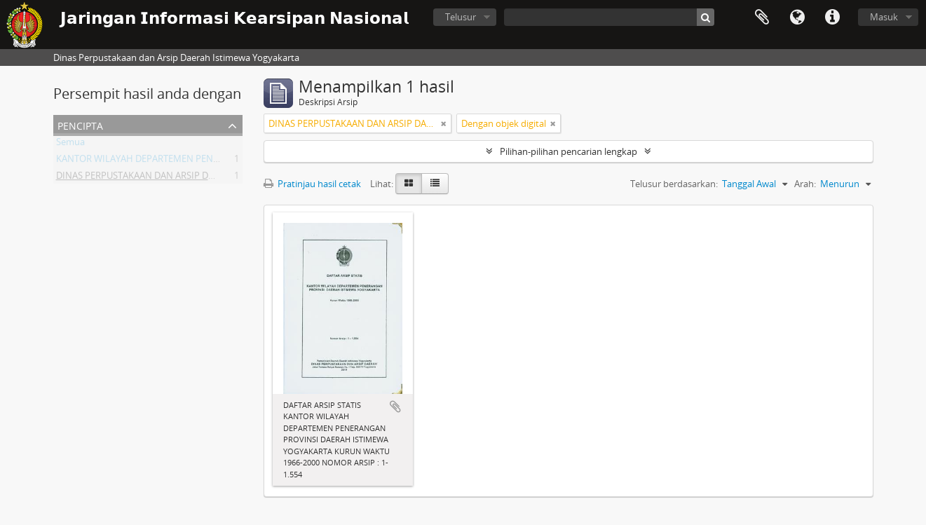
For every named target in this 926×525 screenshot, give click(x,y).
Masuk (884, 17)
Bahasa (797, 17)
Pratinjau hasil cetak (312, 183)
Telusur (460, 17)
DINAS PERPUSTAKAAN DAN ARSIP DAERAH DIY (154, 178)
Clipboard (761, 17)
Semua (70, 144)
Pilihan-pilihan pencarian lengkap (568, 151)
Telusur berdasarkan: (674, 183)
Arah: (805, 183)
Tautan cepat (832, 17)
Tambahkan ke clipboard (395, 407)
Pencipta (80, 124)
